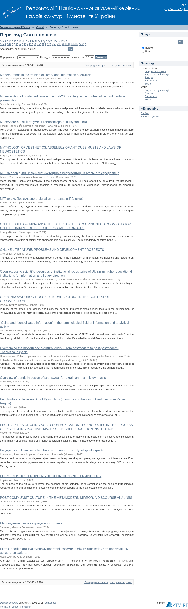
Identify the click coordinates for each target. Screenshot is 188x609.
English (183, 9)
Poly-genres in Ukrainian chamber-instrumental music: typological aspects (52, 450)
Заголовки (151, 80)
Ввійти (184, 5)
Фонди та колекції (155, 71)
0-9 (2, 41)
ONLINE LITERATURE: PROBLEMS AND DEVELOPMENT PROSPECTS (52, 249)
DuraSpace (50, 602)
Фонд (146, 51)
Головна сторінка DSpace (15, 27)
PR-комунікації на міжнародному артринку (31, 523)
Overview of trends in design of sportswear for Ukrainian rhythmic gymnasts (53, 377)
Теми (148, 83)
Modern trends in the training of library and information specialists (45, 74)
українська (171, 9)
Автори (149, 77)
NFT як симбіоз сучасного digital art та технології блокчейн (42, 198)
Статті (40, 27)
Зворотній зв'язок (21, 606)
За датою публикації (157, 74)
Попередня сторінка (96, 65)
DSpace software (9, 602)
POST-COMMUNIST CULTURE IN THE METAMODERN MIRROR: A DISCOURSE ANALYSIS (66, 497)
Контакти (5, 606)
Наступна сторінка (121, 65)
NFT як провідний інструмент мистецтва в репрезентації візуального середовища (59, 173)
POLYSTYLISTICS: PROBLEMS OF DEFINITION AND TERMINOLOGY (50, 476)
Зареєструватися (151, 116)
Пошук (147, 47)
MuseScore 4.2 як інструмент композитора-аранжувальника (43, 122)
